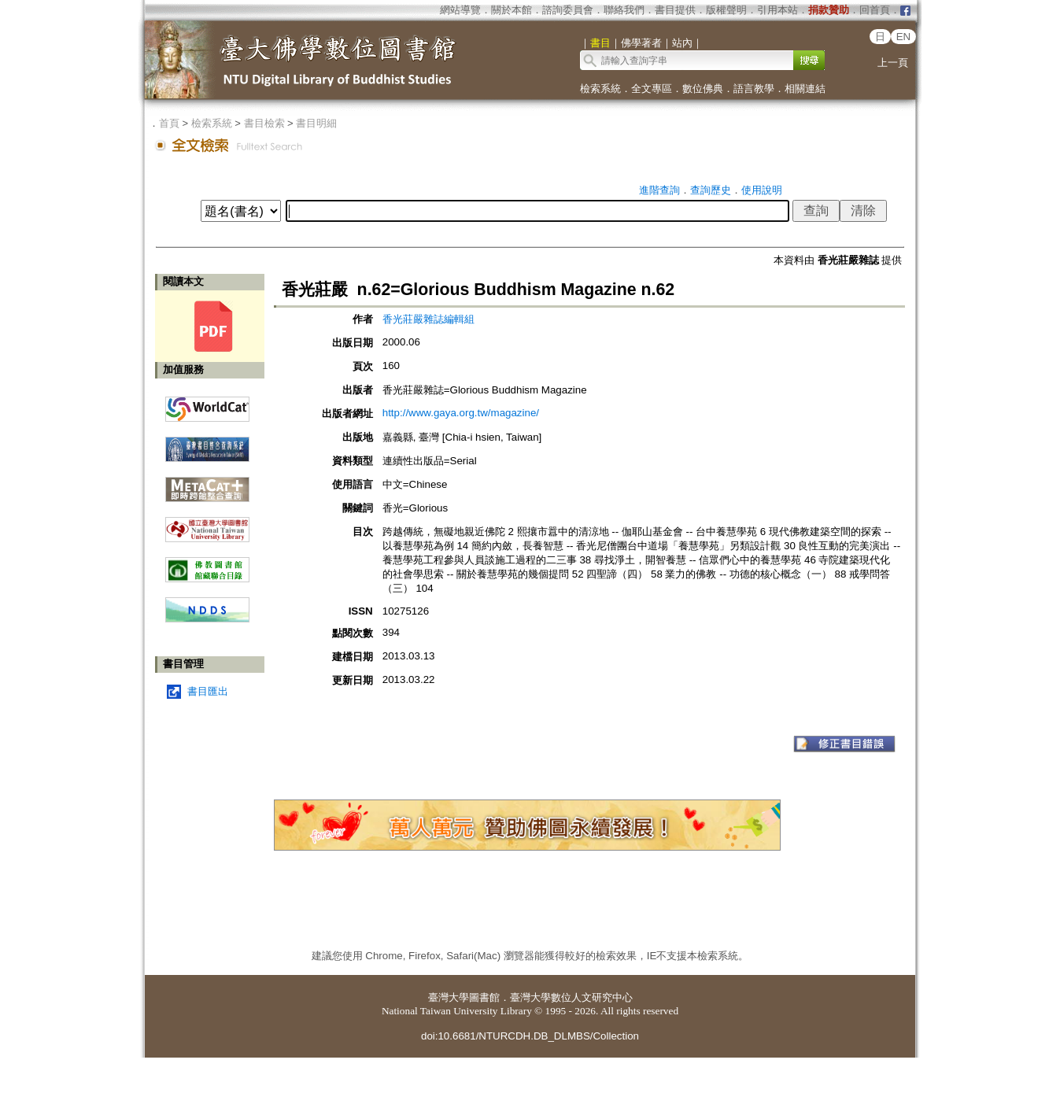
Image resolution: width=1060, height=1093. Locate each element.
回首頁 (874, 10)
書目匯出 (207, 691)
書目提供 (675, 10)
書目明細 (316, 123)
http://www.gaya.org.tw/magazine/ (460, 413)
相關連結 (805, 88)
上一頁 (892, 62)
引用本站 (777, 10)
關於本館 (511, 10)
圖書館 (484, 997)
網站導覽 (460, 10)
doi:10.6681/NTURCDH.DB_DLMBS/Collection (530, 1036)
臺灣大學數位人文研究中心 (571, 997)
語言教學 (753, 88)
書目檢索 (264, 123)
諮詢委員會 (567, 10)
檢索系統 (600, 88)
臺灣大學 (448, 997)
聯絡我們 (624, 10)
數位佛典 (702, 88)
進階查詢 (659, 190)
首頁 (169, 123)
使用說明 (761, 190)
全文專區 (651, 88)
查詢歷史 (710, 190)
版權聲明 (726, 10)
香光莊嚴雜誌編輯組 (428, 319)
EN (903, 36)
